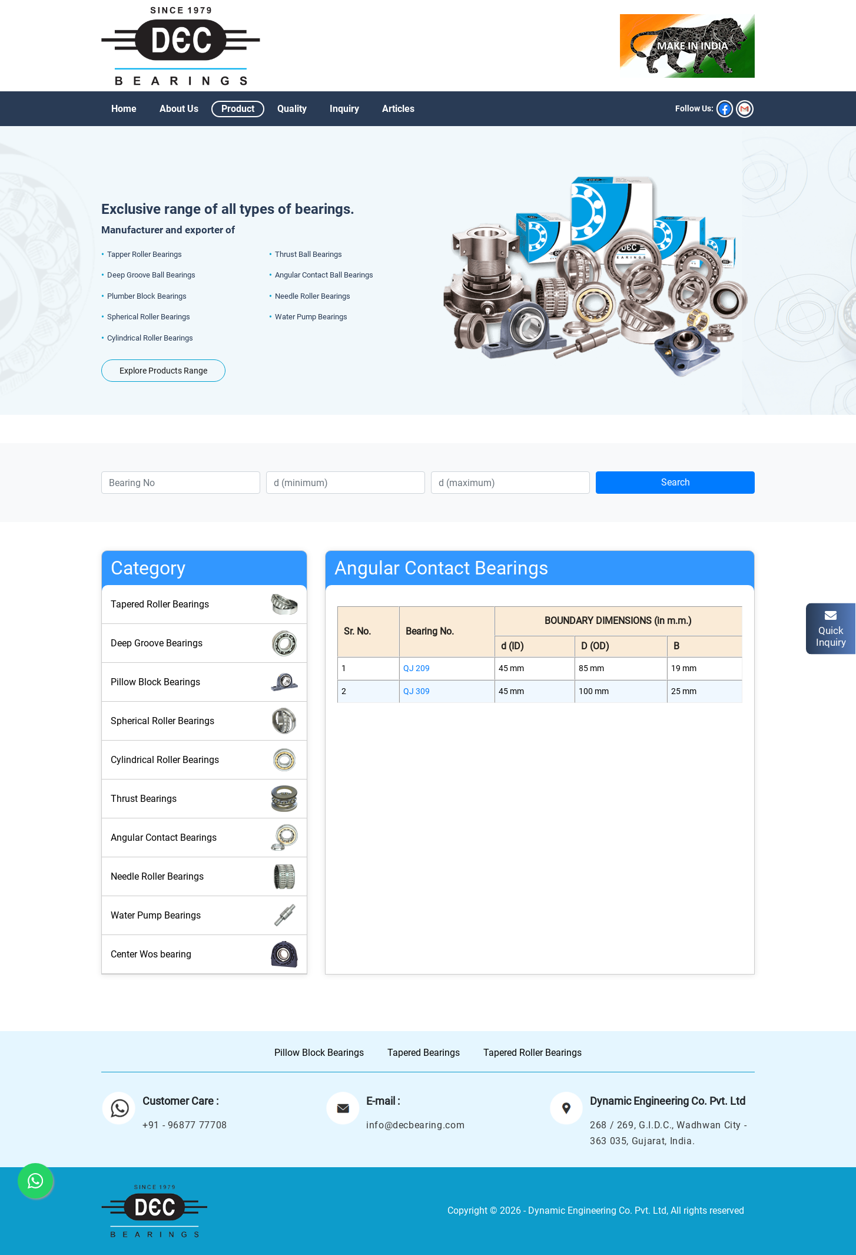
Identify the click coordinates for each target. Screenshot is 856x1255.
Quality (292, 108)
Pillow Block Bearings (204, 682)
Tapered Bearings (423, 1052)
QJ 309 (416, 691)
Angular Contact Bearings (204, 837)
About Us (179, 108)
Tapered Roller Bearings (204, 604)
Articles (398, 108)
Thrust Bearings (204, 798)
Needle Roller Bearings (204, 876)
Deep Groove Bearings (204, 643)
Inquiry (344, 108)
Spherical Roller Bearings (204, 721)
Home (124, 108)
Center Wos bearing (204, 954)
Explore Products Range (163, 370)
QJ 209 (416, 668)
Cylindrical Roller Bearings (204, 760)
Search (675, 482)
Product (237, 108)
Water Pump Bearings (204, 915)
